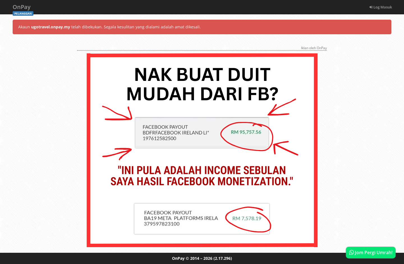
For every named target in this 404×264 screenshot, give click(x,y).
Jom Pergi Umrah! (370, 252)
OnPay (23, 8)
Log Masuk (380, 7)
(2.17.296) (223, 258)
